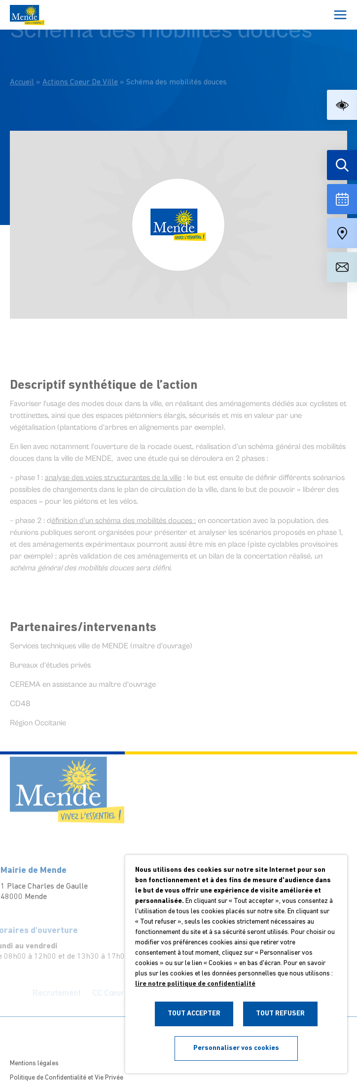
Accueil (22, 70)
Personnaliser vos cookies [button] (236, 1048)
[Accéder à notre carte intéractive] (342, 233)
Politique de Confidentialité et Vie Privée (66, 1078)
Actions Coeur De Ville (80, 70)
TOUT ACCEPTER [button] (194, 1013)
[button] (342, 105)
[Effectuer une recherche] (342, 165)
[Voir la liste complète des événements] (342, 199)
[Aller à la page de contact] (342, 267)
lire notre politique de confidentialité (195, 984)
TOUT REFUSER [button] (280, 1013)
